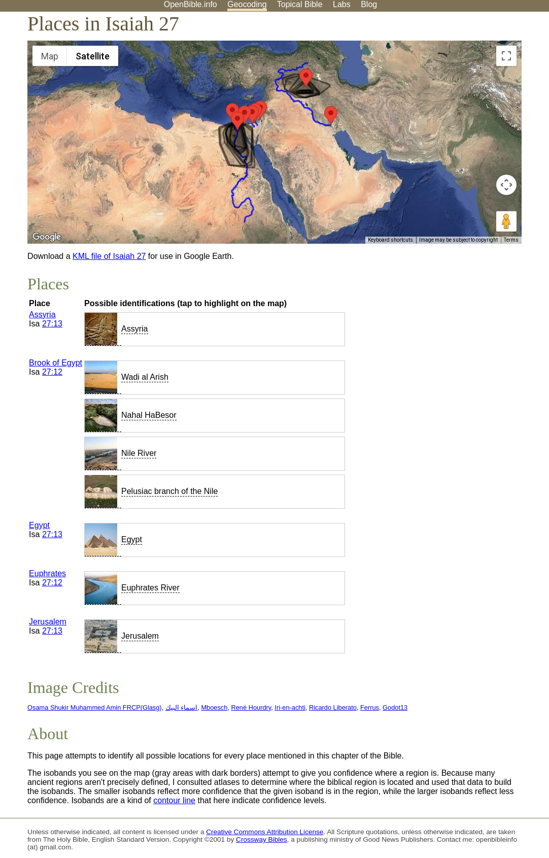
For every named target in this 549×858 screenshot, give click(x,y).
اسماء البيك (181, 707)
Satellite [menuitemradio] (93, 56)
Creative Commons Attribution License (264, 832)
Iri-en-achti (289, 707)
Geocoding (246, 4)
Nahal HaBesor (149, 415)
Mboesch (214, 707)
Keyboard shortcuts (390, 240)
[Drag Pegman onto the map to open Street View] (506, 221)
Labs (342, 4)
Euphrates (47, 573)
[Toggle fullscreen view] (506, 56)
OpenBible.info (190, 4)
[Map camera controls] (506, 185)
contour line (174, 800)
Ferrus (369, 707)
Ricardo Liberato (333, 707)
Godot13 (395, 707)
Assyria (42, 314)
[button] (237, 121)
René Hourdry (251, 707)
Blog (369, 4)
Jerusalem (47, 621)
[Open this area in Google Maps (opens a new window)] (46, 237)
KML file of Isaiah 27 (109, 256)
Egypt (39, 525)
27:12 (52, 372)
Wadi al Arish (144, 377)
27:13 (52, 323)
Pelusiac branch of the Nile (169, 491)
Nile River (138, 453)
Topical (300, 4)
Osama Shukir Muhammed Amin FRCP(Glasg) (94, 707)
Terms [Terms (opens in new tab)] (511, 240)
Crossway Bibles (261, 839)
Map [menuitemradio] (49, 56)
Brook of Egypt (55, 362)
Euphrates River (150, 587)
